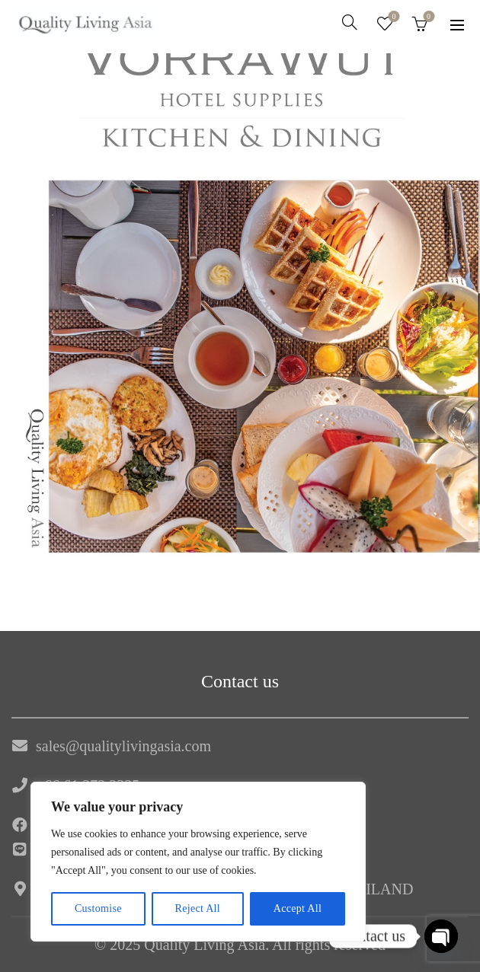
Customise (98, 908)
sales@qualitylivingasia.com (123, 746)
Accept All (298, 908)
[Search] (350, 22)
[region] (198, 862)
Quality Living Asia (204, 944)
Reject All (197, 908)
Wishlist (393, 17)
